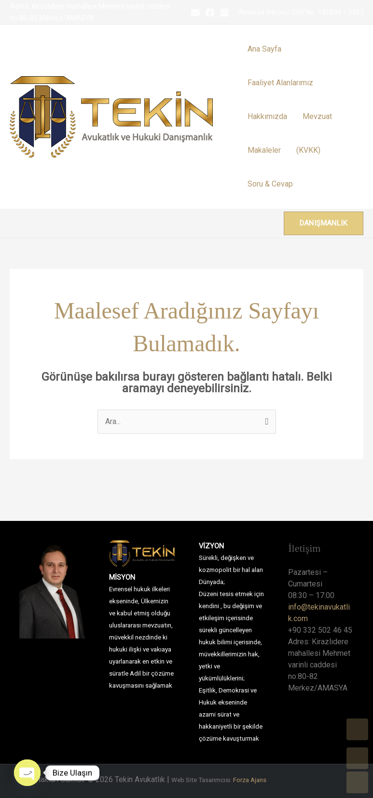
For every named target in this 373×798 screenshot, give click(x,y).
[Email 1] (195, 12)
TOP (357, 729)
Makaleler (264, 150)
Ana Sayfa (264, 48)
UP (357, 758)
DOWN (357, 782)
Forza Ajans (249, 780)
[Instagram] (224, 12)
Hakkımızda (267, 116)
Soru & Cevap (270, 183)
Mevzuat (317, 116)
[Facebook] (210, 12)
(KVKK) (308, 150)
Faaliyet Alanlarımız (280, 82)
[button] (323, 223)
